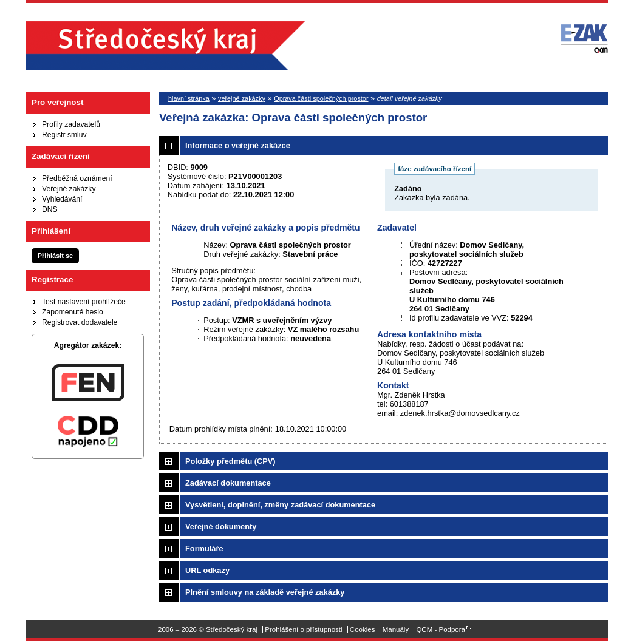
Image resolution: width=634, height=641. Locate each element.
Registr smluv (64, 135)
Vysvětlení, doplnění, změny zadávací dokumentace (280, 504)
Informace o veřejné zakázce (237, 145)
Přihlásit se (55, 255)
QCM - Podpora (440, 629)
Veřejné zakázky (69, 189)
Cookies (362, 629)
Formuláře (204, 548)
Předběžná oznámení (77, 178)
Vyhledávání (62, 199)
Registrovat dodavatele (79, 322)
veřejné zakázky (241, 98)
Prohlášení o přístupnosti (303, 629)
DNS (50, 209)
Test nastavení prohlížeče (84, 301)
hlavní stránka (189, 98)
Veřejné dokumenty (220, 526)
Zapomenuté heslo (72, 312)
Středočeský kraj (165, 45)
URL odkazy (207, 570)
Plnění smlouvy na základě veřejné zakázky (264, 592)
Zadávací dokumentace (228, 482)
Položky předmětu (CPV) (230, 461)
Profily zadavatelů (71, 124)
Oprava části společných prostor (321, 98)
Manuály (396, 629)
